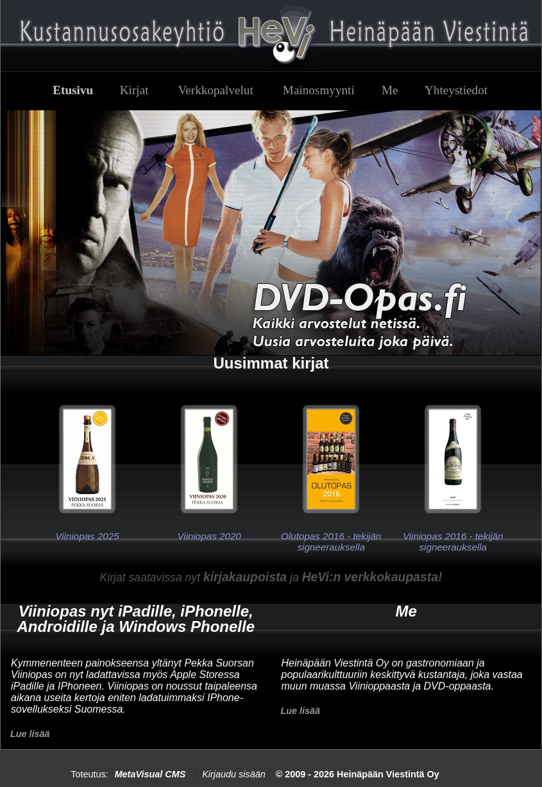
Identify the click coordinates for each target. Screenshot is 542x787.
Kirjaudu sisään (233, 774)
